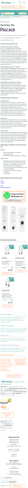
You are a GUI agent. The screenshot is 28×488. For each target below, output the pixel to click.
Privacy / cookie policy (14, 451)
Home (2, 16)
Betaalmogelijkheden (14, 442)
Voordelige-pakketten (16, 16)
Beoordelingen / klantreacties (14, 446)
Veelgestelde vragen (14, 439)
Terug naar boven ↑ (14, 376)
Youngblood (14, 454)
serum (23, 8)
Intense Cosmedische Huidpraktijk (14, 464)
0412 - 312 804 (19, 363)
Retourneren (14, 444)
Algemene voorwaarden (14, 449)
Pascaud (2, 182)
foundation (20, 8)
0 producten (25, 2)
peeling (10, 8)
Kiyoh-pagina (6, 423)
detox (16, 8)
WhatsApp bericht (20, 364)
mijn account (22, 13)
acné (13, 8)
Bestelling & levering (14, 441)
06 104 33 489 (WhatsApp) (15, 474)
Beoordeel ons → (7, 414)
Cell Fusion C (14, 456)
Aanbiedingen (7, 16)
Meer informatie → (7, 273)
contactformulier (22, 359)
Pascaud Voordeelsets (6, 187)
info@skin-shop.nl (18, 362)
